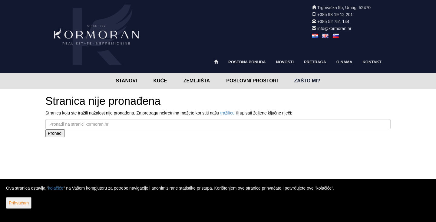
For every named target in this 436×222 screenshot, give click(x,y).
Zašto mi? (307, 80)
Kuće (160, 80)
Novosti (285, 62)
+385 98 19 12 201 (335, 14)
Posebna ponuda (247, 62)
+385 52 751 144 (333, 21)
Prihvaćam (19, 202)
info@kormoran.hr (334, 28)
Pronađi (55, 133)
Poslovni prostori (252, 80)
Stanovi (126, 80)
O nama (344, 62)
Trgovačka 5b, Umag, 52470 (344, 7)
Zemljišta (196, 80)
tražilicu (227, 113)
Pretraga (315, 62)
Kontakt (372, 62)
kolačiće (56, 188)
